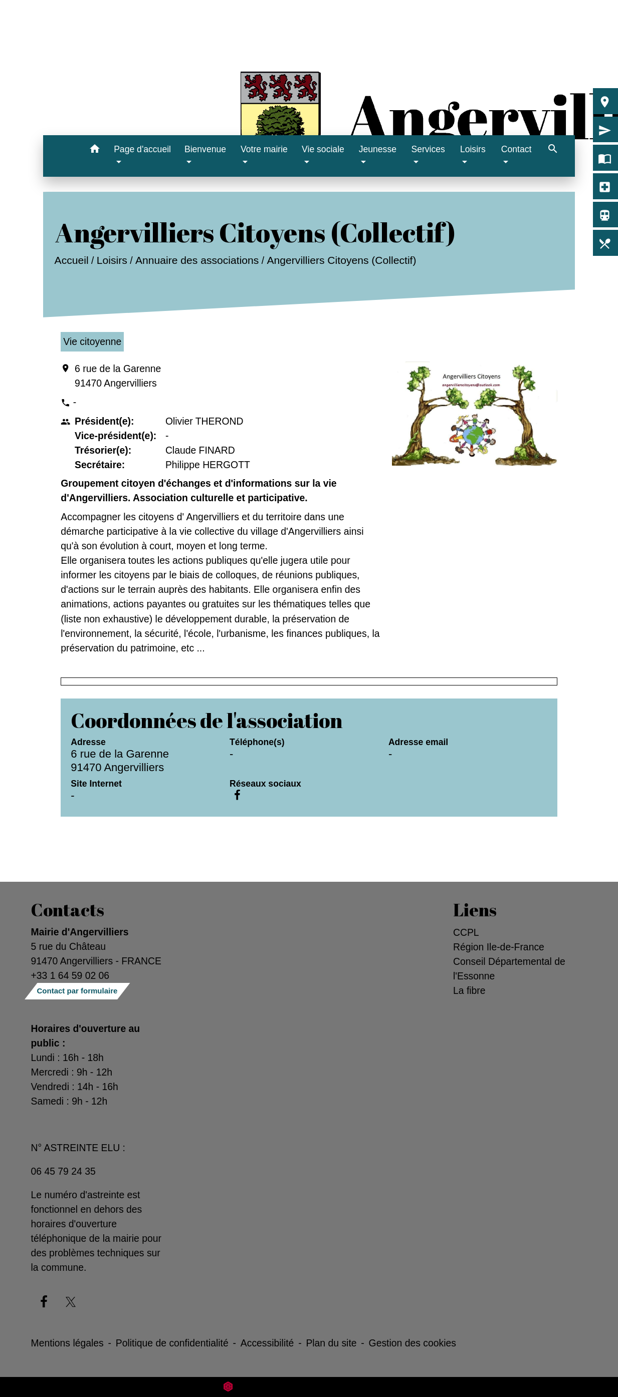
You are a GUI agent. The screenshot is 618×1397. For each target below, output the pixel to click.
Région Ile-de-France (498, 946)
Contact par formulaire (77, 990)
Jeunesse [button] (377, 149)
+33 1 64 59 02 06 (70, 975)
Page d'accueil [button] (142, 149)
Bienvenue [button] (205, 149)
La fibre (469, 990)
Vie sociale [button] (323, 149)
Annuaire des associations (197, 260)
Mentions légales (67, 1342)
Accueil (72, 260)
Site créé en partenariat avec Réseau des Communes (309, 1386)
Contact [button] (516, 149)
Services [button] (428, 149)
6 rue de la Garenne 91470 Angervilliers (118, 376)
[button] (94, 150)
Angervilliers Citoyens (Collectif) (342, 260)
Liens (475, 909)
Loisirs (112, 260)
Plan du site (331, 1342)
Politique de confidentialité (172, 1342)
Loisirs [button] (473, 149)
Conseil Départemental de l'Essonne (509, 968)
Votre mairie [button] (264, 149)
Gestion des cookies (412, 1342)
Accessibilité (267, 1342)
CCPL (466, 932)
